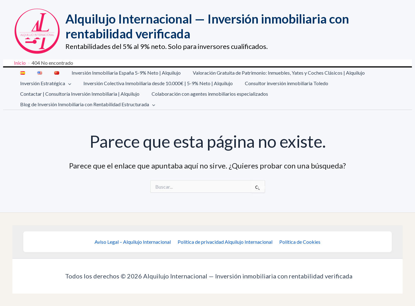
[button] (67, 83)
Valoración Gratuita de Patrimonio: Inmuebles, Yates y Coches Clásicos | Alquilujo (269, 73)
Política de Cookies (298, 242)
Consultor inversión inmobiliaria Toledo (281, 83)
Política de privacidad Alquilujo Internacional (225, 242)
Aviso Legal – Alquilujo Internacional (134, 242)
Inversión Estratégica (44, 83)
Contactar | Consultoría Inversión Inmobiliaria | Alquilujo (78, 94)
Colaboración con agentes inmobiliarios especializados (206, 94)
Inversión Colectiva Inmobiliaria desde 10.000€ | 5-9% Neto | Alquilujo (154, 83)
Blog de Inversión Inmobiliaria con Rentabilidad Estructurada (86, 104)
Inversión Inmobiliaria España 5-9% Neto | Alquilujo (118, 73)
